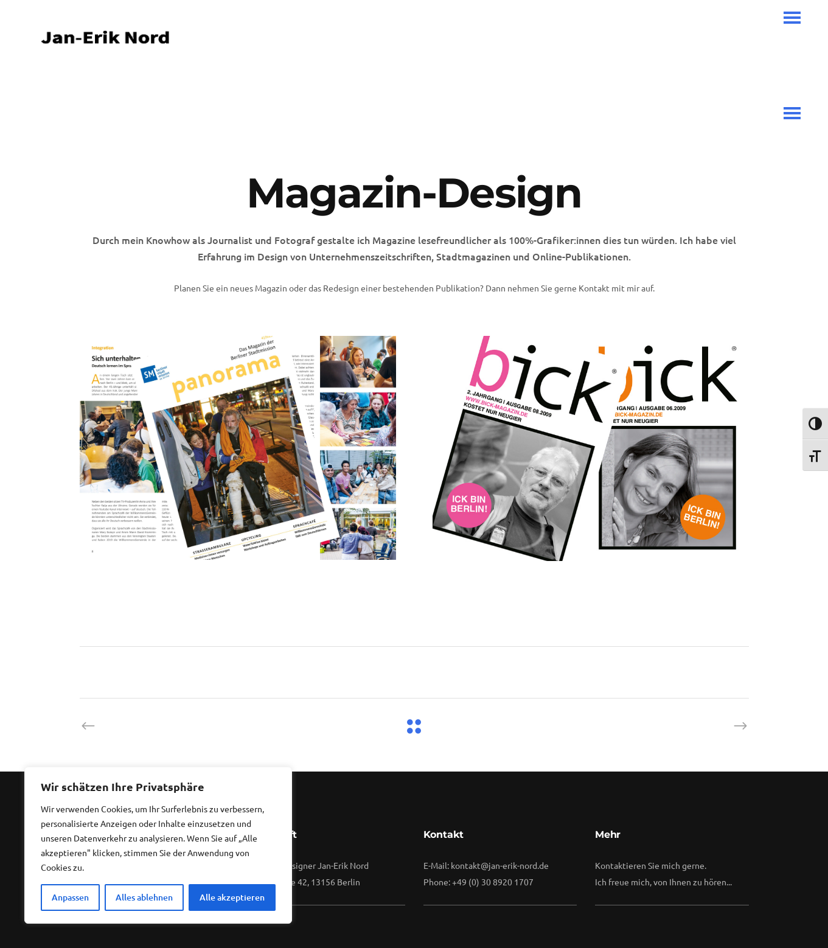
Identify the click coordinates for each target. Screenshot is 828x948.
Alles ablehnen (144, 897)
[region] (158, 845)
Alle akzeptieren (232, 897)
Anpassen (70, 897)
